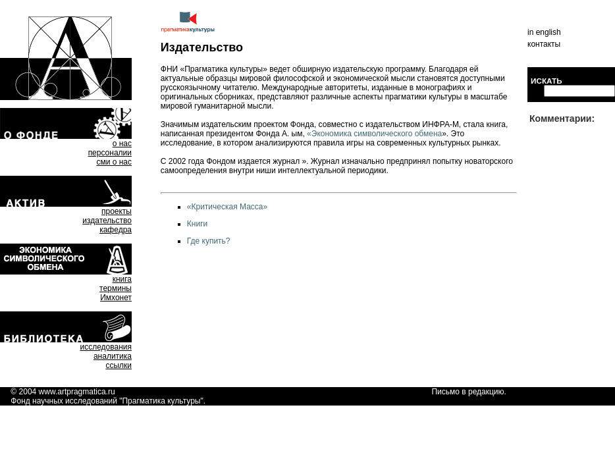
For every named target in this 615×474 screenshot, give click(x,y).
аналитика (113, 356)
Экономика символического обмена (376, 133)
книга (122, 279)
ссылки (118, 365)
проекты (116, 211)
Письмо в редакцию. (468, 391)
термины (115, 288)
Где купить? (208, 241)
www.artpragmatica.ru (77, 391)
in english (544, 32)
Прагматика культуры (161, 401)
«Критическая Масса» (227, 206)
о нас (122, 143)
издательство (107, 220)
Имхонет (116, 297)
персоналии (110, 152)
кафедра (115, 229)
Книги (197, 223)
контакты (543, 44)
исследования (106, 347)
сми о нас (114, 162)
